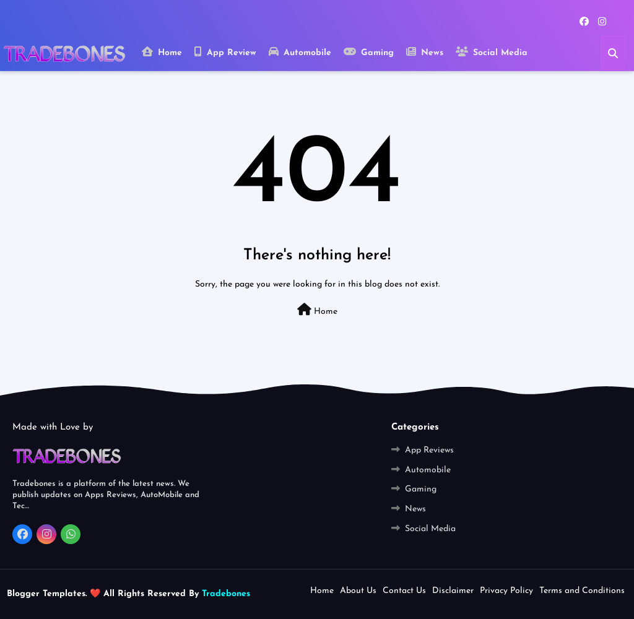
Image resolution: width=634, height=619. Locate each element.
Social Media (492, 52)
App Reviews (429, 450)
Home (162, 52)
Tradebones (224, 594)
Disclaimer (453, 590)
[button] (613, 53)
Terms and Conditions (582, 590)
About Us (358, 590)
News (424, 52)
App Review (225, 52)
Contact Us (404, 590)
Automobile (300, 52)
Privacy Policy (506, 590)
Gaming (369, 52)
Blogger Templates (46, 594)
